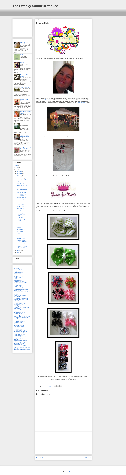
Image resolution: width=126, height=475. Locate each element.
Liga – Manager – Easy (19, 312)
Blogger (71, 471)
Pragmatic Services (18, 270)
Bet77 (15, 279)
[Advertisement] (41, 12)
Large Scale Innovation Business (22, 318)
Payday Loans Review (19, 338)
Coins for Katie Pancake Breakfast (25, 135)
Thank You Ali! (20, 202)
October (19, 175)
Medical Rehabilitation (19, 297)
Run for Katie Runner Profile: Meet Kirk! (22, 186)
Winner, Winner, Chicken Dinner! (24, 100)
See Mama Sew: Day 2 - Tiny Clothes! (25, 148)
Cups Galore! (20, 222)
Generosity (19, 227)
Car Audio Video (18, 329)
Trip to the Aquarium (25, 124)
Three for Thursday (25, 87)
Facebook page (81, 102)
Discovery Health (18, 344)
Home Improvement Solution (21, 298)
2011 (17, 169)
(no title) (22, 54)
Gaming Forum (17, 273)
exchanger (16, 261)
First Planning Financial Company (22, 316)
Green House (17, 308)
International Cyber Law (20, 309)
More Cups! (19, 233)
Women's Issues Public (19, 288)
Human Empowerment (19, 315)
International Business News (21, 336)
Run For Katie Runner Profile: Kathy (21, 219)
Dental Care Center (18, 304)
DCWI (15, 271)
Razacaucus (17, 275)
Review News (17, 311)
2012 (17, 167)
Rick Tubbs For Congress (20, 295)
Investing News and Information (21, 299)
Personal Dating (18, 313)
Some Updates (20, 183)
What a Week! (20, 204)
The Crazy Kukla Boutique (24, 75)
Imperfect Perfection (19, 293)
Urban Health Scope (19, 326)
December (19, 171)
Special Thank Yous (21, 206)
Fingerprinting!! (20, 199)
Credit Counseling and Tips (20, 282)
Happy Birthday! (21, 238)
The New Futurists (18, 276)
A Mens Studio (17, 286)
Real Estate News (18, 272)
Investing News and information (21, 333)
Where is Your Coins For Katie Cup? (22, 246)
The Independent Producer (20, 340)
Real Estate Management (20, 321)
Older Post (88, 458)
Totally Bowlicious (46, 99)
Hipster (22, 62)
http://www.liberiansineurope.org (22, 349)
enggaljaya (16, 339)
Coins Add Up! (20, 208)
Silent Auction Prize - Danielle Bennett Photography (22, 194)
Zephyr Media (17, 290)
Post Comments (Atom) (66, 462)
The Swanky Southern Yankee (35, 6)
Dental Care (17, 348)
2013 (17, 165)
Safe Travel (16, 351)
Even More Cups (21, 229)
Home (63, 458)
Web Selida (16, 284)
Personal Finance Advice (20, 303)
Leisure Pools (17, 327)
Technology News (18, 306)
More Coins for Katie (22, 243)
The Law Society (18, 280)
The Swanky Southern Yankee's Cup (22, 214)
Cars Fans (16, 294)
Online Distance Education (20, 331)
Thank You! (19, 210)
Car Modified (17, 320)
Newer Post (39, 458)
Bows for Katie (20, 231)
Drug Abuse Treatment (19, 334)
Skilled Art (16, 300)
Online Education (18, 302)
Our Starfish (20, 225)
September (20, 178)
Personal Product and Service (21, 307)
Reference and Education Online (22, 291)
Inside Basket (17, 268)
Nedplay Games (18, 285)
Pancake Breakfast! (21, 197)
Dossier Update (20, 236)
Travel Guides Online (19, 325)
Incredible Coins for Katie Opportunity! (22, 241)
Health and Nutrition (19, 281)
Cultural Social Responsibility (21, 289)
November (19, 173)
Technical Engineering (19, 342)
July (18, 252)
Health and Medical (18, 322)
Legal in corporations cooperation (22, 347)
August (19, 250)
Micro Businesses (18, 324)
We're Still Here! (24, 42)
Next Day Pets (17, 277)
